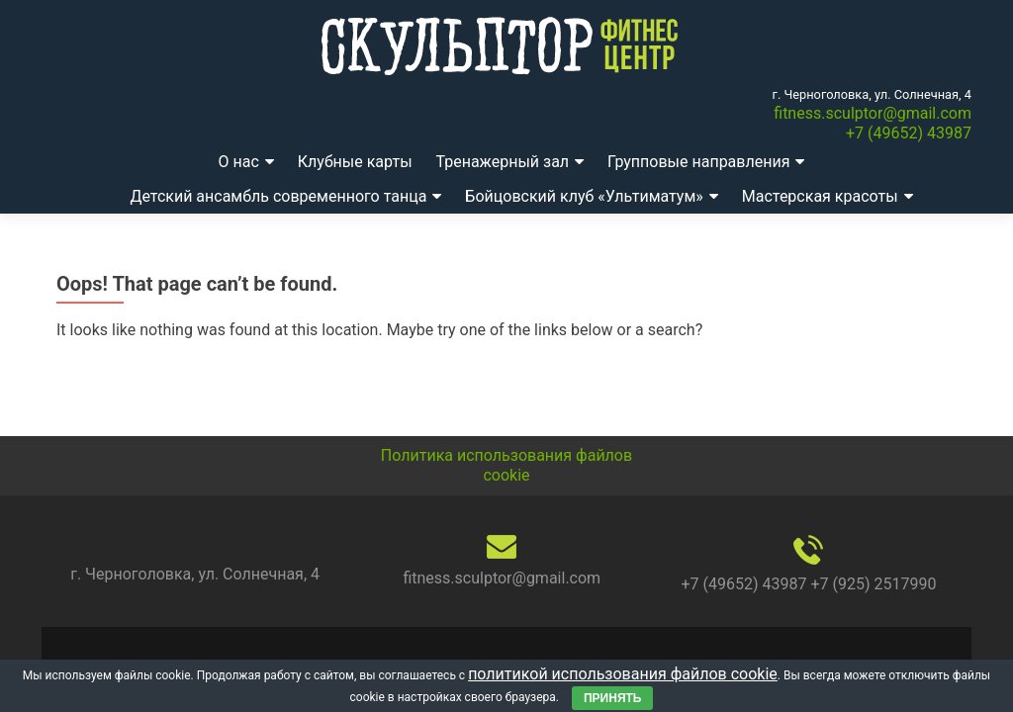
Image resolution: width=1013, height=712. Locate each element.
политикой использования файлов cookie (623, 674)
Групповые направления (698, 161)
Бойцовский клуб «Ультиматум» (583, 196)
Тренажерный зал (503, 161)
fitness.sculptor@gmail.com (872, 113)
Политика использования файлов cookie (506, 465)
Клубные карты (355, 161)
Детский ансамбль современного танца (278, 196)
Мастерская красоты (820, 196)
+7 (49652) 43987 (908, 133)
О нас (239, 161)
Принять (613, 698)
